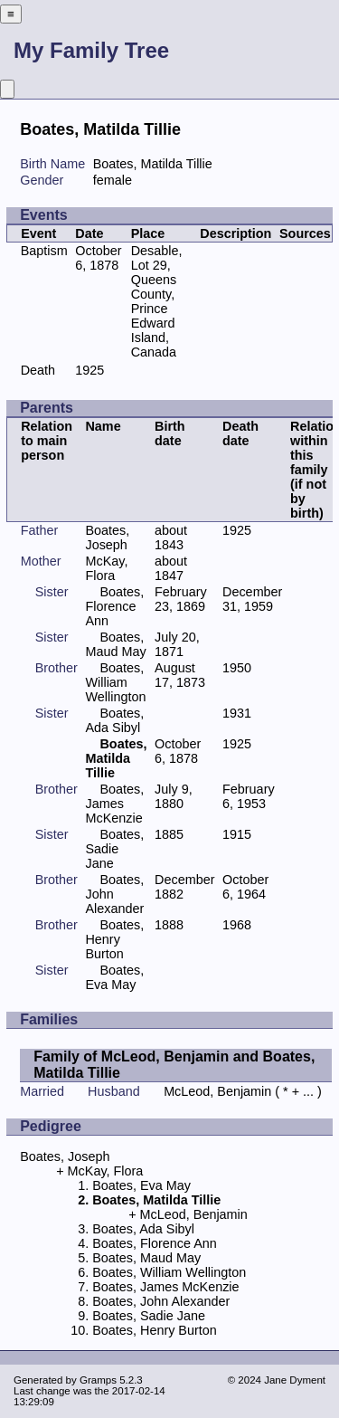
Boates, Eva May (114, 977)
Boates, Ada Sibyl (114, 720)
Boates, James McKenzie (114, 803)
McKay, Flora (106, 568)
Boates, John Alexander (161, 1301)
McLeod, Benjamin (217, 1091)
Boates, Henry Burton (114, 939)
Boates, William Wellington (115, 682)
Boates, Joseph (107, 537)
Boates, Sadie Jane (114, 849)
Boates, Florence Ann (114, 606)
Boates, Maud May (115, 644)
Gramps (98, 1380)
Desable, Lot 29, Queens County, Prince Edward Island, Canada (157, 301)
